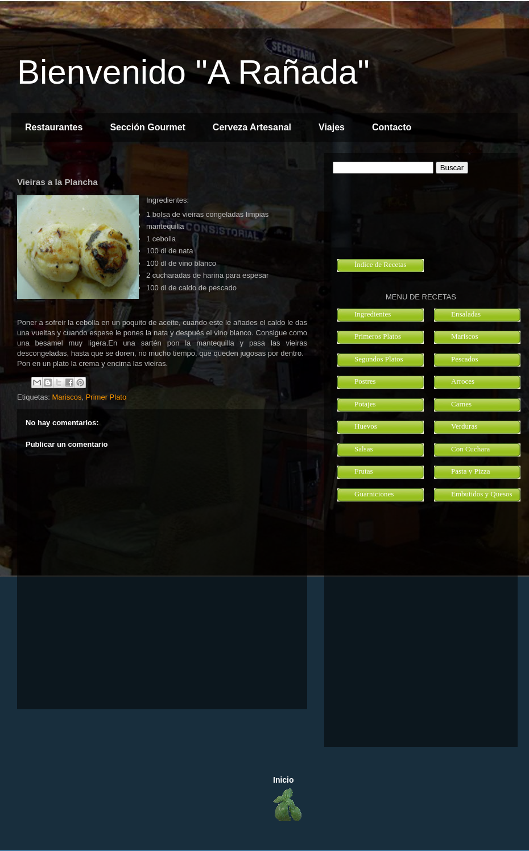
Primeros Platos (377, 336)
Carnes (461, 404)
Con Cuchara (470, 449)
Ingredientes (372, 314)
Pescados (464, 359)
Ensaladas (466, 314)
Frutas (363, 471)
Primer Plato (106, 397)
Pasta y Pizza (470, 471)
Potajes (365, 404)
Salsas (363, 449)
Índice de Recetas (380, 264)
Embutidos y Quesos (482, 494)
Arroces (462, 381)
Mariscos (66, 397)
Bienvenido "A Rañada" (193, 72)
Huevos (365, 426)
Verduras (464, 426)
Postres (365, 381)
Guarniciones (374, 494)
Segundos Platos (378, 359)
